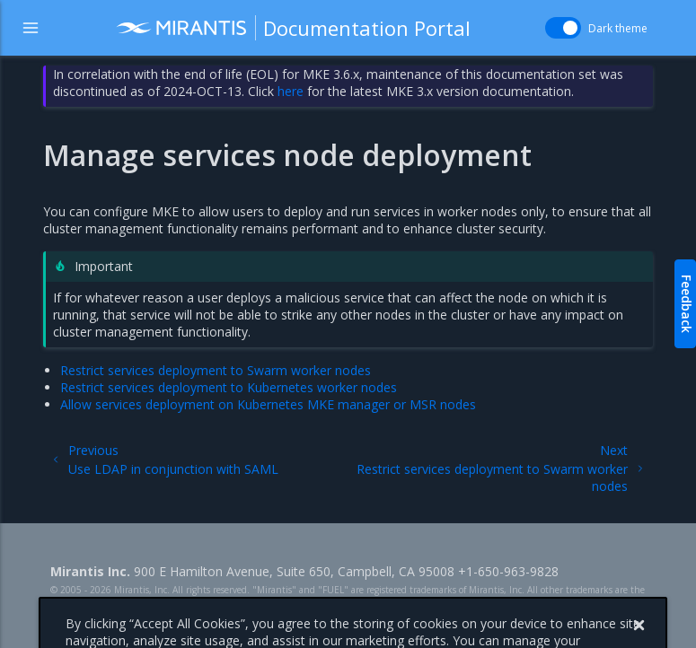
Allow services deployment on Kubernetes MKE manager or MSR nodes (268, 404)
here (291, 91)
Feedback (686, 304)
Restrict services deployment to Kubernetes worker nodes (228, 387)
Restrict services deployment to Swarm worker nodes (215, 370)
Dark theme (618, 28)
